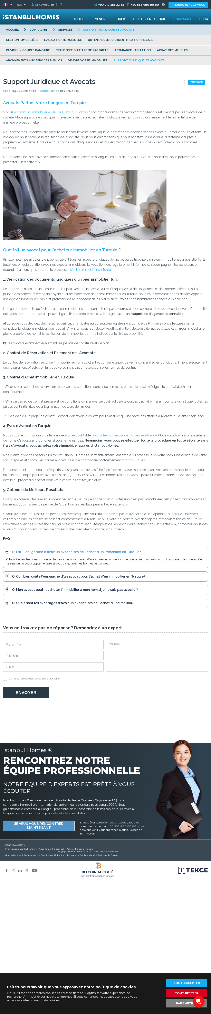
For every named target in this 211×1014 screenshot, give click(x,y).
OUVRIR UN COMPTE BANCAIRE (28, 50)
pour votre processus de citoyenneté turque (124, 435)
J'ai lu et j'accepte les (31, 679)
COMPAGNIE (38, 29)
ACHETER (81, 19)
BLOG (203, 19)
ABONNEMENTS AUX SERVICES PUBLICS (34, 60)
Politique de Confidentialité (81, 855)
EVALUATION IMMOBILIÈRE (63, 39)
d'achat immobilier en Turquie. (91, 270)
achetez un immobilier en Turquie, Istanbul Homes (51, 112)
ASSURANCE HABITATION (132, 50)
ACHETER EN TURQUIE (149, 19)
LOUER (120, 19)
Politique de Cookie (108, 855)
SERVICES (65, 29)
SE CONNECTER (44, 4)
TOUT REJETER (186, 993)
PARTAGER (196, 82)
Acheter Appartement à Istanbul (47, 849)
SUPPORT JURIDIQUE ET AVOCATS (139, 60)
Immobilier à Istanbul (16, 849)
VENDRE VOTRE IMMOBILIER (87, 60)
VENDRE (101, 19)
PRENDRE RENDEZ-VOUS (188, 4)
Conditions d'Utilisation (47, 678)
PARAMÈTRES (186, 1003)
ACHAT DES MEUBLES (172, 50)
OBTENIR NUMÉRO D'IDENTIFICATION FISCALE (120, 39)
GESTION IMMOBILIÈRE (22, 39)
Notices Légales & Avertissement (21, 855)
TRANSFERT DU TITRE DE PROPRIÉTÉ (82, 50)
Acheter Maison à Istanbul (80, 849)
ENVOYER (26, 692)
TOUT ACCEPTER (186, 983)
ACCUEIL (12, 29)
